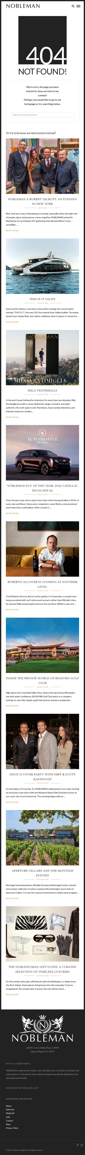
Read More (12, 230)
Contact (9, 1120)
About (8, 1106)
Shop (8, 1124)
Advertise (10, 1109)
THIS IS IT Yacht (42, 299)
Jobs (8, 1117)
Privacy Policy (12, 1128)
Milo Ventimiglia (42, 390)
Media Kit (10, 1113)
